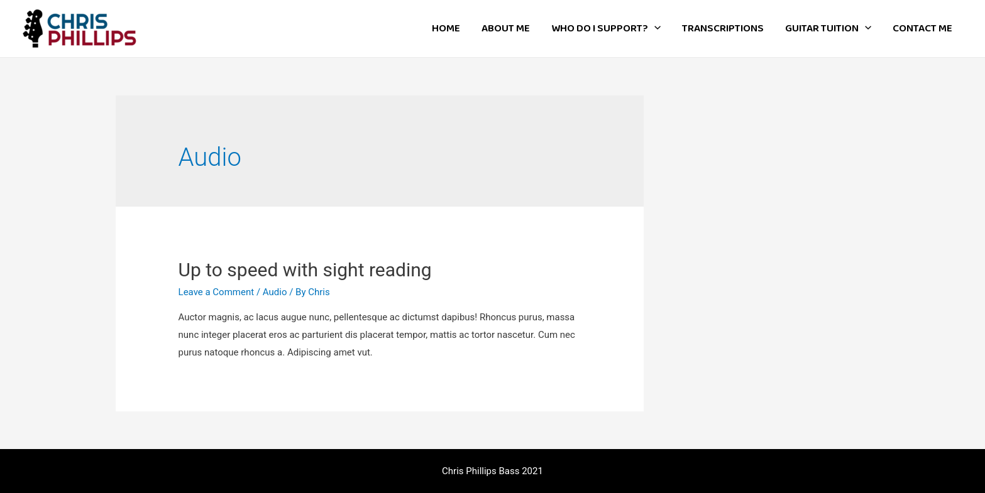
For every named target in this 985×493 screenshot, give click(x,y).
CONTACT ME (922, 28)
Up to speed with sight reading (305, 270)
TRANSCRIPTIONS (723, 28)
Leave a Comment (217, 292)
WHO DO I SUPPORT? (606, 28)
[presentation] (654, 28)
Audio (275, 292)
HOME (446, 28)
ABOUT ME (505, 28)
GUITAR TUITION (828, 28)
